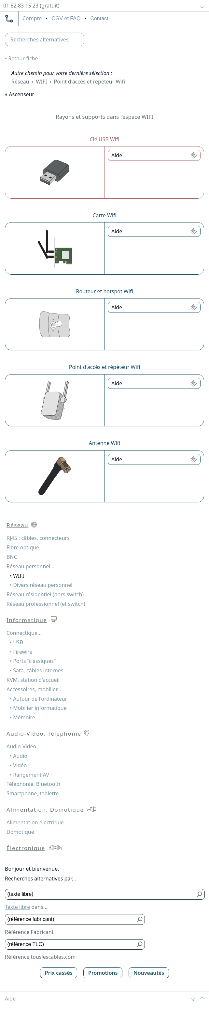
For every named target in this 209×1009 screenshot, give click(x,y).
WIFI (41, 81)
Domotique (20, 831)
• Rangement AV (29, 774)
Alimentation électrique (35, 822)
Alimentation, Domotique (45, 809)
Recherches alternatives (39, 39)
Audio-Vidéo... (23, 746)
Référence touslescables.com (40, 956)
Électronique (26, 848)
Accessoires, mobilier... (34, 689)
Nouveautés (148, 972)
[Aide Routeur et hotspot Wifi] (154, 307)
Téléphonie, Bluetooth (33, 783)
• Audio (18, 755)
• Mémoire (22, 717)
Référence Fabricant (29, 932)
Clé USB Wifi (104, 139)
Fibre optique (23, 547)
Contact (99, 18)
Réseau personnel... (30, 566)
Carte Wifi (104, 215)
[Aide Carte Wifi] (154, 231)
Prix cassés (59, 972)
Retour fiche (23, 58)
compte (32, 18)
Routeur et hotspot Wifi (104, 291)
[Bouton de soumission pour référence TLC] (140, 945)
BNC (12, 556)
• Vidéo (18, 765)
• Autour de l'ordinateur (38, 698)
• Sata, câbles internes (36, 670)
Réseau (20, 81)
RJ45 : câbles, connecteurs (38, 538)
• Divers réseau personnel (41, 585)
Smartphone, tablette (33, 793)
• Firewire (21, 651)
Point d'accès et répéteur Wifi (89, 81)
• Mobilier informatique (38, 707)
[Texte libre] (100, 894)
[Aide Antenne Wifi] (154, 459)
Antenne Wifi (104, 443)
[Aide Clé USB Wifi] (154, 155)
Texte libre (17, 906)
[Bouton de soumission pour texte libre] (199, 894)
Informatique (27, 620)
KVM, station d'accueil (33, 679)
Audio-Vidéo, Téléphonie (44, 733)
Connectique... (24, 632)
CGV (65, 18)
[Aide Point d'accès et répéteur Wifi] (154, 383)
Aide (10, 998)
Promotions (103, 972)
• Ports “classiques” (33, 661)
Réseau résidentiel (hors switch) (45, 594)
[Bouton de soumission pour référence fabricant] (140, 919)
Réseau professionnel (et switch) (46, 603)
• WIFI (17, 575)
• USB (16, 642)
